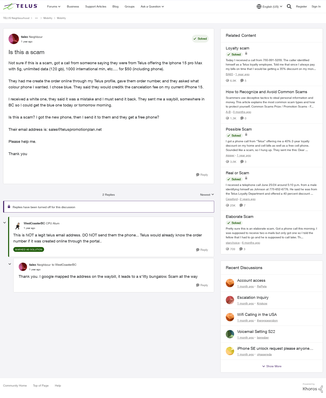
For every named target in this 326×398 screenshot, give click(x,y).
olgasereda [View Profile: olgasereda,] (264, 354)
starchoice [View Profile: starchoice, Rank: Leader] (233, 242)
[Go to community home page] (21, 6)
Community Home (15, 385)
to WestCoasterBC (64, 264)
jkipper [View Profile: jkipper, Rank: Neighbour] (230, 155)
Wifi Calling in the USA (257, 314)
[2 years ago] (247, 199)
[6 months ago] (250, 242)
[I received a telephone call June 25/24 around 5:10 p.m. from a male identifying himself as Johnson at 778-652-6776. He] (271, 189)
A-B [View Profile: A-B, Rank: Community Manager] (228, 111)
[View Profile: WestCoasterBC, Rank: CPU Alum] (17, 225)
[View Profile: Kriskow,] (230, 300)
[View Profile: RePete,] (230, 283)
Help (58, 385)
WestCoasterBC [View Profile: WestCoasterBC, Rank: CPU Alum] (34, 223)
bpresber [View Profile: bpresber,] (263, 337)
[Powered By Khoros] (313, 388)
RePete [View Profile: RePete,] (262, 286)
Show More (272, 366)
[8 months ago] (241, 111)
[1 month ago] (245, 286)
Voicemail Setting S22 (256, 331)
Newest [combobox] (207, 195)
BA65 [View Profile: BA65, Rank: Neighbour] (229, 74)
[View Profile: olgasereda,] (230, 351)
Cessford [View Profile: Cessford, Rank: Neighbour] (232, 199)
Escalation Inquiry (253, 297)
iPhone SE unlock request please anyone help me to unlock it (273, 348)
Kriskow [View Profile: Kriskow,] (262, 303)
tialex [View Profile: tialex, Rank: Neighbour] (24, 36)
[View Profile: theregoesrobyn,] (230, 317)
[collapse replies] (4, 222)
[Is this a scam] (29, 228)
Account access (251, 280)
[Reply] (202, 175)
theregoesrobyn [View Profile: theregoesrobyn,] (267, 320)
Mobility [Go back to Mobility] (47, 18)
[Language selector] (269, 6)
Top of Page (41, 385)
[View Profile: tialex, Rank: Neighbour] (14, 39)
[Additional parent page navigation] (36, 18)
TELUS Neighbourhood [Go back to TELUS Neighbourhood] (16, 18)
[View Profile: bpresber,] (230, 334)
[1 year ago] (241, 74)
